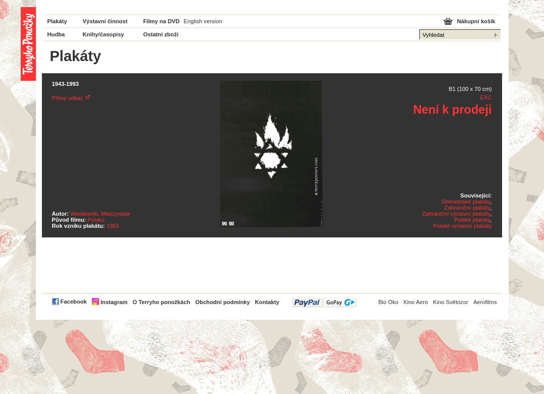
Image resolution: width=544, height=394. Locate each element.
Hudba (56, 34)
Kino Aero (416, 302)
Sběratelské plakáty (465, 202)
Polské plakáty (472, 220)
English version (203, 21)
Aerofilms (485, 302)
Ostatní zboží (161, 34)
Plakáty (57, 21)
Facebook (74, 302)
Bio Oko (388, 302)
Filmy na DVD (161, 21)
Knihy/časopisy (103, 34)
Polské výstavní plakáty (462, 226)
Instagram (114, 302)
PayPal (324, 302)
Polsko (96, 220)
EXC (485, 97)
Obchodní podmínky (222, 302)
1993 (113, 226)
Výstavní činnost (105, 21)
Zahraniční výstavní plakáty (456, 214)
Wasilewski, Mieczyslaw (100, 214)
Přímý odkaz (67, 98)
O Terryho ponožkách (161, 302)
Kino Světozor (450, 302)
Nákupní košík (476, 21)
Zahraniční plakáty (467, 208)
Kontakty (267, 302)
